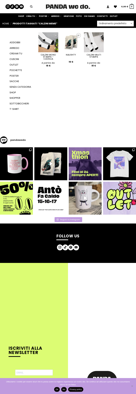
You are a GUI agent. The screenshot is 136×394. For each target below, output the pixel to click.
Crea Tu (31, 16)
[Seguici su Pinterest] (16, 6)
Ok (57, 389)
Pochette (16, 70)
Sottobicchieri (19, 103)
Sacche (14, 81)
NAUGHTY (71, 55)
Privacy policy (76, 389)
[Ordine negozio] (115, 23)
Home (5, 23)
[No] (132, 387)
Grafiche (69, 16)
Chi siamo (89, 16)
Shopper (15, 98)
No (64, 389)
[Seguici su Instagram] (7, 6)
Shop (21, 16)
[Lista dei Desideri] (115, 6)
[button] (31, 6)
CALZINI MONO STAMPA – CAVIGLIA (48, 57)
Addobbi (15, 42)
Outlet (114, 16)
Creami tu (16, 53)
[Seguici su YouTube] (21, 6)
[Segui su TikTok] (12, 6)
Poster (44, 16)
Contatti (102, 16)
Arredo (56, 16)
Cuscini (14, 59)
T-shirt (14, 109)
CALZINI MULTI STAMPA (94, 56)
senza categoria (20, 87)
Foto (79, 16)
